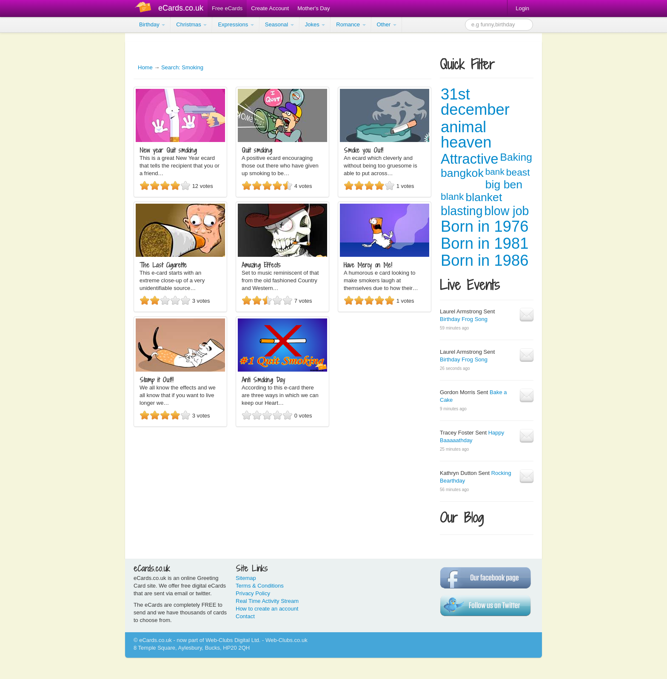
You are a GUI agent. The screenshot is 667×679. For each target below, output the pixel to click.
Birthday (152, 24)
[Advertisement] (34, 161)
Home (145, 67)
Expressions (236, 24)
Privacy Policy (253, 593)
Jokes (315, 24)
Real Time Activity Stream (267, 601)
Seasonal (279, 24)
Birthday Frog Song (463, 319)
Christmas (191, 24)
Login (522, 8)
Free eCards (227, 8)
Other (386, 24)
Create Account (270, 8)
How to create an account (267, 608)
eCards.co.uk (180, 8)
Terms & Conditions (260, 585)
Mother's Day (313, 8)
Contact (245, 616)
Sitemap (246, 578)
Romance (350, 24)
